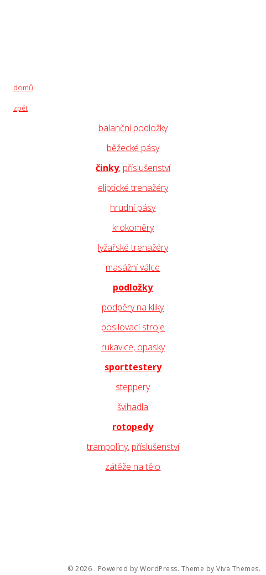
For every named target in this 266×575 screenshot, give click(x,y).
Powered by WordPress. (139, 569)
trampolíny (107, 447)
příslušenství (146, 168)
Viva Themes (237, 569)
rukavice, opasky (133, 347)
